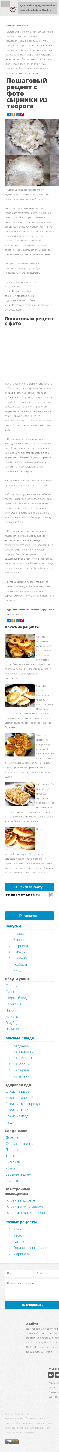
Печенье (12, 1149)
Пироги (11, 1010)
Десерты (12, 1137)
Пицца (18, 933)
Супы (10, 991)
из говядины (23, 1051)
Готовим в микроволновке (26, 1212)
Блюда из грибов (19, 1109)
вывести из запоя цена (17, 25)
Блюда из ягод (17, 1116)
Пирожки (20, 958)
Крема (10, 1168)
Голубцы (12, 1022)
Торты (11, 1155)
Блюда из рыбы (18, 1091)
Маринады (22, 1253)
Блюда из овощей (20, 1097)
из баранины (23, 1064)
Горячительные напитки (33, 1247)
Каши (10, 1122)
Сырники (20, 945)
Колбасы (20, 964)
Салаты (11, 985)
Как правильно (25, 1241)
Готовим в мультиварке (24, 1206)
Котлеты (12, 1016)
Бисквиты (13, 1162)
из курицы (21, 1045)
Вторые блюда (17, 997)
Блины (18, 939)
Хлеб (17, 1229)
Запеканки (14, 1004)
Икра (17, 970)
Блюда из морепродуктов (25, 1103)
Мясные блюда (20, 1038)
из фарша (21, 1070)
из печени (21, 1076)
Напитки (12, 1028)
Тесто (17, 1235)
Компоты (13, 1180)
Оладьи (19, 951)
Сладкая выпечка (19, 1143)
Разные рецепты (21, 1221)
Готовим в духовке (20, 1200)
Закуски (13, 926)
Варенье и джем (18, 1174)
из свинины (22, 1057)
